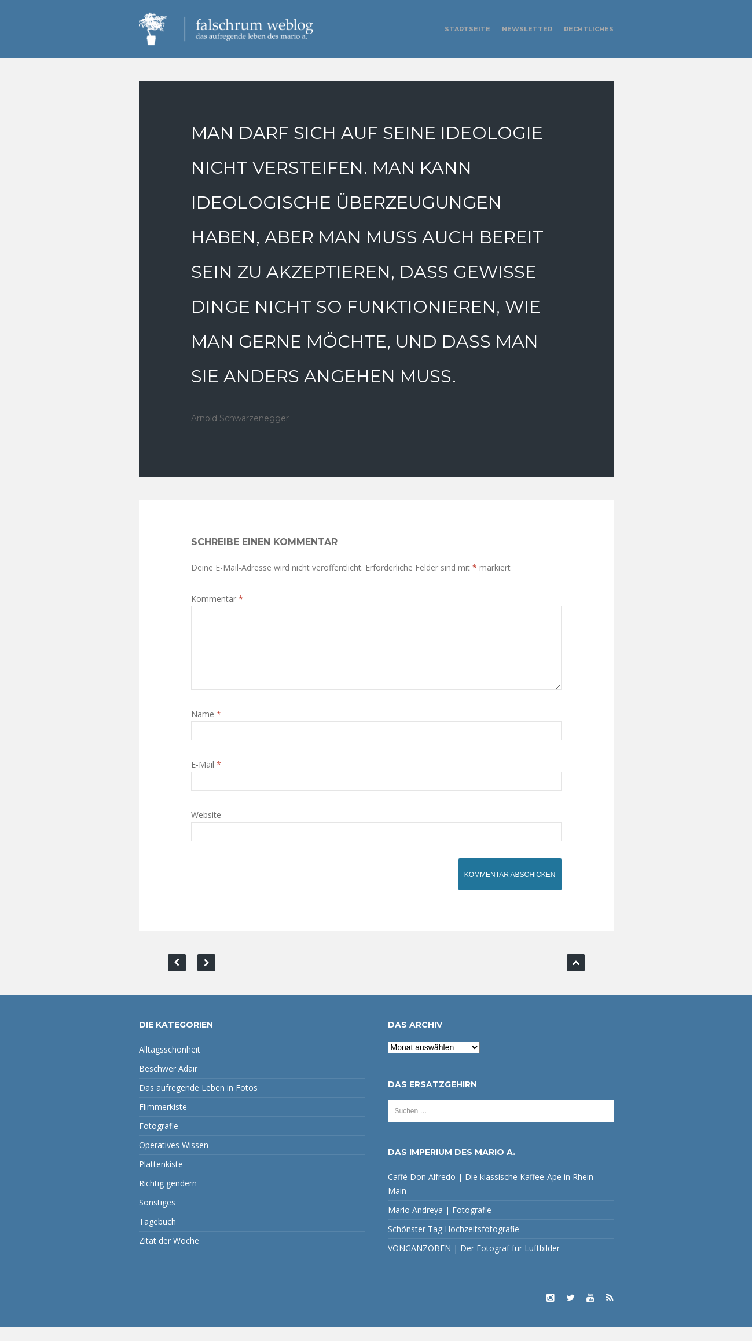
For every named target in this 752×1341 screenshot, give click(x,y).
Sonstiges (157, 1216)
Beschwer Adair (168, 1082)
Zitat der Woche (169, 1254)
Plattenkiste (161, 1177)
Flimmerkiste (163, 1120)
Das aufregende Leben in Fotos (198, 1101)
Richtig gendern (168, 1197)
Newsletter (527, 29)
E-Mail (206, 778)
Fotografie (158, 1139)
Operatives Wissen (173, 1158)
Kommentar (217, 598)
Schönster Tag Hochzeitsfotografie (453, 1242)
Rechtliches (589, 29)
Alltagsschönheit (169, 1063)
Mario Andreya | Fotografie (439, 1223)
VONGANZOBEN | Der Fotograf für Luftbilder (474, 1261)
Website (206, 828)
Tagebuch (157, 1235)
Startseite (467, 29)
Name (206, 727)
